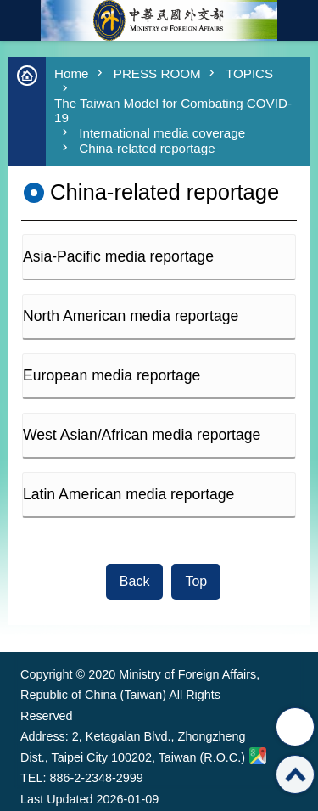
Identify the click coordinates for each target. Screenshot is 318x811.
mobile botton (20, 20)
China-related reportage (147, 148)
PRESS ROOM (157, 73)
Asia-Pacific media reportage (118, 256)
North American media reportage (130, 315)
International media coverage (162, 133)
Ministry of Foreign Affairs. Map (257, 755)
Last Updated (56, 799)
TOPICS (249, 73)
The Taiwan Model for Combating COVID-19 (173, 110)
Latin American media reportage (128, 494)
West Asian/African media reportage (141, 434)
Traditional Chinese (297, 20)
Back (135, 581)
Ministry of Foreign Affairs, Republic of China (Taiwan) (159, 20)
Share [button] (295, 726)
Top (196, 581)
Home (71, 73)
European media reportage (111, 375)
